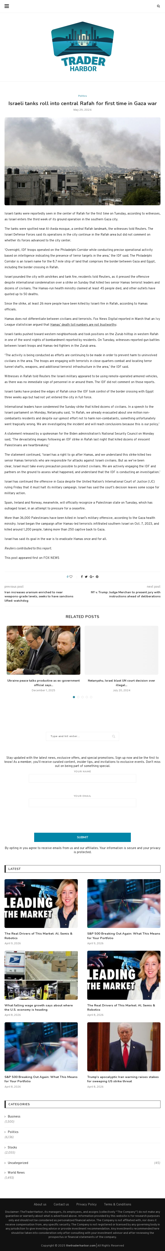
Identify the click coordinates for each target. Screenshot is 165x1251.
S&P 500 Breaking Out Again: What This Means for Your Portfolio (122, 935)
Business (14, 1116)
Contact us (61, 1204)
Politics (82, 96)
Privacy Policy (86, 1204)
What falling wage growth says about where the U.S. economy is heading (40, 1007)
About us (40, 1204)
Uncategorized (84, 1162)
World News (16, 1172)
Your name (82, 776)
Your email (82, 800)
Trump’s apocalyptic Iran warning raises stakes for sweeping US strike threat (121, 1078)
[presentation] (82, 819)
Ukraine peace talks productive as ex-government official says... (43, 683)
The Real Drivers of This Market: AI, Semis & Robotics (37, 935)
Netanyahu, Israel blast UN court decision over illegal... (121, 683)
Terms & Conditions (117, 1204)
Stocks (12, 1147)
